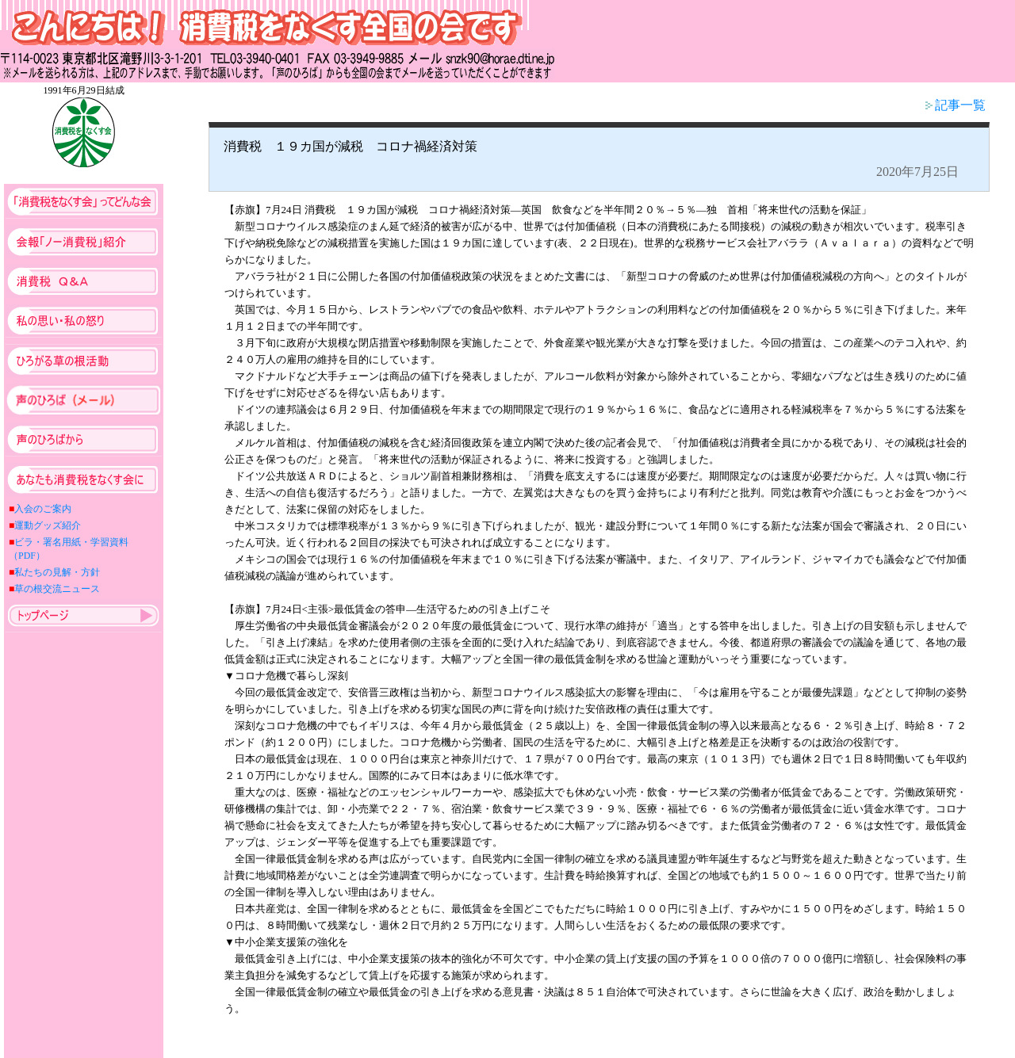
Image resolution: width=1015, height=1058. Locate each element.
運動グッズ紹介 (47, 525)
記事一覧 (955, 105)
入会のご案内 (42, 508)
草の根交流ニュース (57, 588)
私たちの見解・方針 (57, 572)
